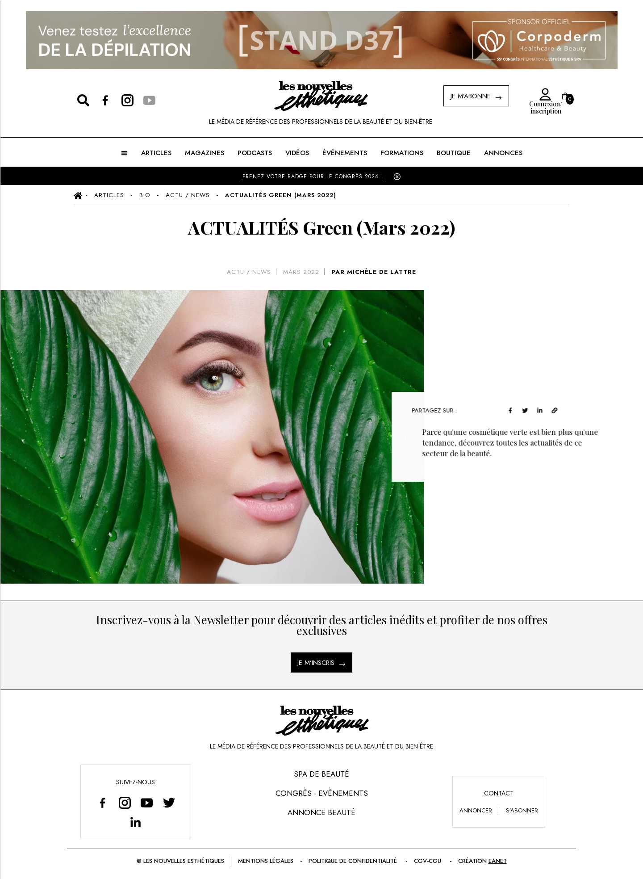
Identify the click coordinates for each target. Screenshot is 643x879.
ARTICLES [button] (156, 153)
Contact (499, 793)
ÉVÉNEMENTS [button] (344, 153)
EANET (498, 861)
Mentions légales (265, 861)
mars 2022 (301, 272)
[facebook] (515, 409)
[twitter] (530, 409)
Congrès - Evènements (322, 793)
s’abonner (522, 810)
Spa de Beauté (321, 774)
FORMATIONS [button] (401, 153)
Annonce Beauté (321, 812)
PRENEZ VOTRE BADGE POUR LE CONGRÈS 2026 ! (312, 176)
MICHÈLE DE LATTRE (381, 272)
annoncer (475, 810)
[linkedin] (545, 409)
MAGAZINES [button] (204, 153)
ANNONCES (503, 153)
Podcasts (255, 153)
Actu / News (249, 272)
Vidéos (297, 153)
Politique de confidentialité (354, 861)
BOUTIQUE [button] (454, 153)
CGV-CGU (428, 861)
